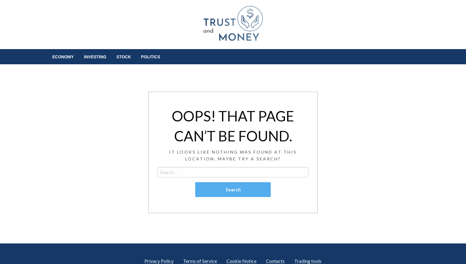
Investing (95, 56)
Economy (63, 56)
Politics (150, 56)
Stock (123, 56)
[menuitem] (63, 56)
